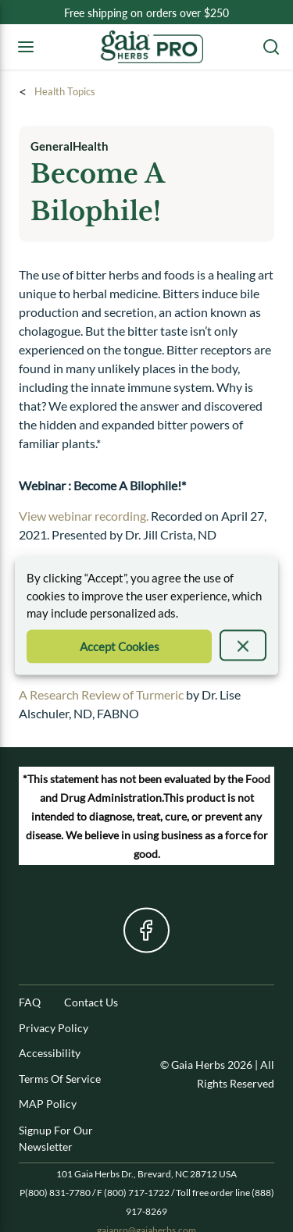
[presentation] (243, 645)
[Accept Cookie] (120, 646)
